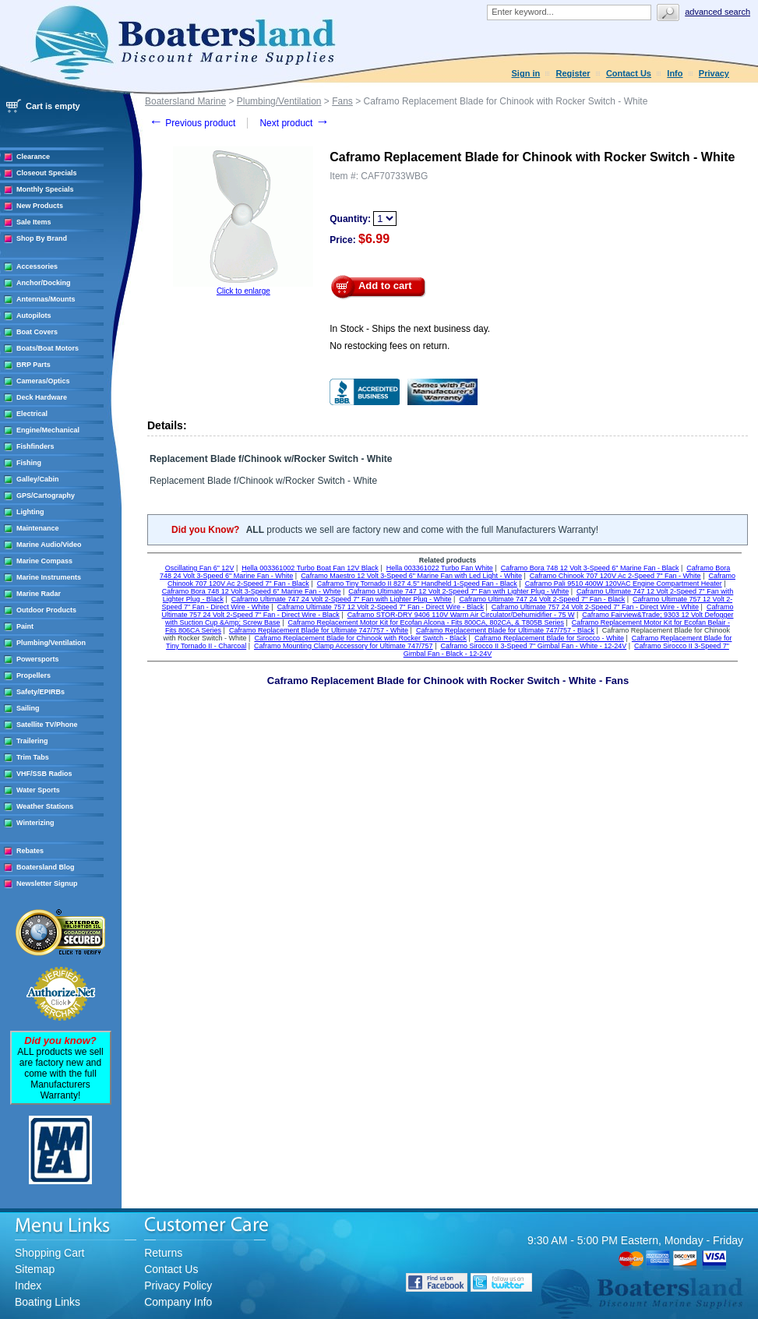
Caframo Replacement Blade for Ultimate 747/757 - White (318, 630)
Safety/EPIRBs (40, 692)
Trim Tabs (32, 757)
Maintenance (37, 528)
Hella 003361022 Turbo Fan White (439, 568)
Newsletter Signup (47, 883)
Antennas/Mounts (46, 299)
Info (674, 73)
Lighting (30, 512)
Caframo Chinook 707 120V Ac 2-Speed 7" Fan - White (615, 576)
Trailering (32, 741)
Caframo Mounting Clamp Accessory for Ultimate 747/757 (343, 646)
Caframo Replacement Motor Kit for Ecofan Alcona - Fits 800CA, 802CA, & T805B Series (425, 622)
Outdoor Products (46, 610)
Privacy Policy (178, 1285)
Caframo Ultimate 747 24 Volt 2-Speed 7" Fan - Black (542, 599)
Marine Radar (38, 594)
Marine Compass (44, 561)
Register (573, 73)
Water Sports (38, 790)
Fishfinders (35, 446)
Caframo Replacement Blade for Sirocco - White (549, 638)
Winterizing (35, 823)
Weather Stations (44, 806)
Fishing (28, 463)
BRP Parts (33, 365)
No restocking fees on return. (390, 345)
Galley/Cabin (37, 479)
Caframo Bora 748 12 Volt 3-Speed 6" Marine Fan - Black (590, 568)
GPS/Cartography (45, 495)
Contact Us (628, 73)
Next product (294, 123)
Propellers (33, 675)
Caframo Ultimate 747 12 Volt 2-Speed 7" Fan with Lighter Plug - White (458, 591)
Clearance (33, 156)
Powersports (37, 659)
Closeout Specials (46, 173)
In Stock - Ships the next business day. (410, 328)
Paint (24, 626)
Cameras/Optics (43, 381)
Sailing (28, 708)
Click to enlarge (243, 291)
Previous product (192, 123)
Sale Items (33, 222)
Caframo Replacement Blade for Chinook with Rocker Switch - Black (360, 638)
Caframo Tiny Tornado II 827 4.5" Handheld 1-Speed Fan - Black (417, 583)
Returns (163, 1253)
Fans (342, 101)
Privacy (714, 73)
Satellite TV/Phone (47, 724)
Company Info (178, 1302)
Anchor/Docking (43, 283)
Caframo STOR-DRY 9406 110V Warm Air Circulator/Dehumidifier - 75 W (461, 615)
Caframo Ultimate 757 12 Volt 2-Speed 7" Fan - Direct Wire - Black (380, 607)
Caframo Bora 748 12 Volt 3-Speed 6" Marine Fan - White (251, 591)
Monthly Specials (45, 189)
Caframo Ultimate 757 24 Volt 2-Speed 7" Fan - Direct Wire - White (595, 607)
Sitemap (35, 1269)
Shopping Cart (50, 1253)
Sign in (526, 73)
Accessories (37, 266)
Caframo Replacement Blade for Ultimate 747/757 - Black (505, 630)
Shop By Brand (41, 238)
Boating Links (47, 1302)
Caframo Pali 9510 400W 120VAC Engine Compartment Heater (623, 583)
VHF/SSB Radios (44, 774)
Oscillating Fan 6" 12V (199, 568)
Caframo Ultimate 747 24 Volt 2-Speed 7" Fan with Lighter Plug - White (341, 599)
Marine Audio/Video (49, 544)
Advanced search (717, 11)
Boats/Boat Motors (47, 348)
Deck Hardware (41, 397)
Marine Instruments (48, 577)
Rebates (30, 851)
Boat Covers (37, 332)
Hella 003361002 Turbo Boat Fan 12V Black (310, 568)
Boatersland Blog (45, 867)
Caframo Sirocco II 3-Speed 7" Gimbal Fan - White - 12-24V (533, 646)
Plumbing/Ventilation (51, 643)
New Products (39, 206)
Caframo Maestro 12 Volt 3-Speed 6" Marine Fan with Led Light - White (411, 576)
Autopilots (33, 315)
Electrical (32, 414)
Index (28, 1285)
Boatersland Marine (185, 101)
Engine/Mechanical (47, 430)
